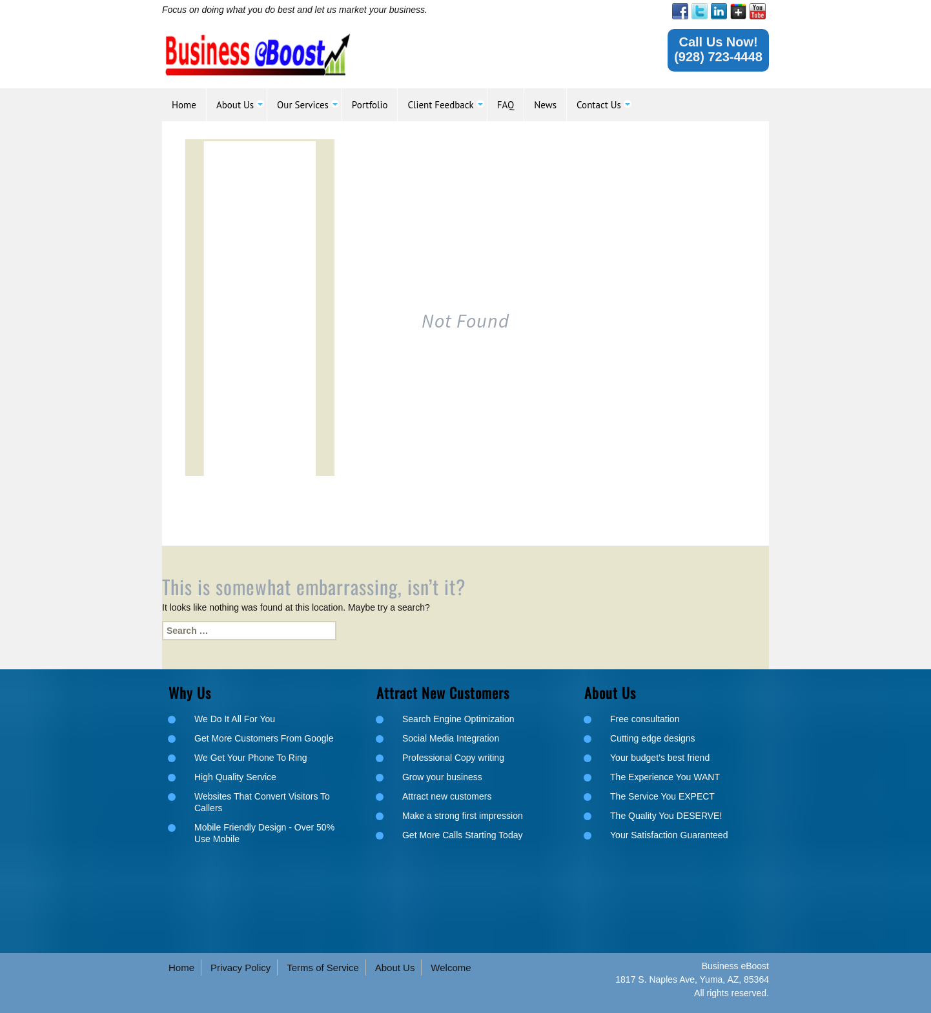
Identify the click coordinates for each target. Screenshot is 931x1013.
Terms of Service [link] (323, 967)
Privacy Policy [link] (240, 967)
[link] (680, 11)
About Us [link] (395, 967)
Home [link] (181, 967)
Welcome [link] (451, 967)
